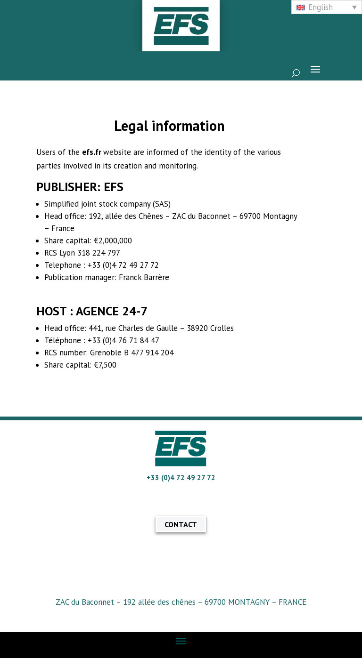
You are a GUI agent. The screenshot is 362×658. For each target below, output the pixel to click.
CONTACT (181, 524)
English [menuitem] (320, 7)
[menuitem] (326, 7)
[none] (326, 7)
